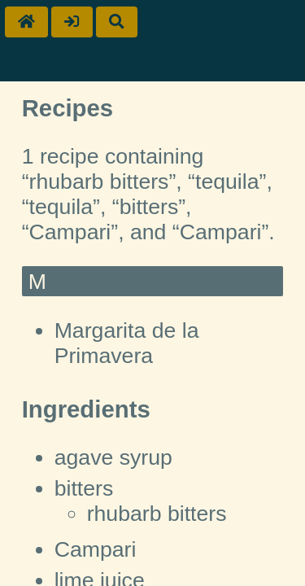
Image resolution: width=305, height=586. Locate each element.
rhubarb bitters (157, 513)
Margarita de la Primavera (126, 343)
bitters (84, 488)
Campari (95, 549)
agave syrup (113, 457)
